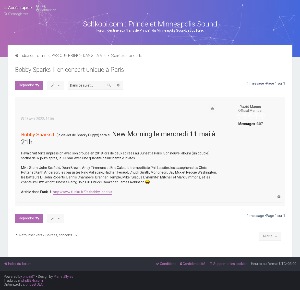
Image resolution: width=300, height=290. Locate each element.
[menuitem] (41, 6)
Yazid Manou (250, 107)
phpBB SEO (34, 284)
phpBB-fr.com (32, 280)
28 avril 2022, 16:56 (37, 119)
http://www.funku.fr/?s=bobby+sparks (82, 192)
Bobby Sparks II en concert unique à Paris (69, 69)
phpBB (28, 276)
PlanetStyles (63, 276)
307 (260, 124)
